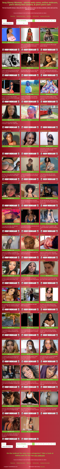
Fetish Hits (42, 466)
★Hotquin (4, 27)
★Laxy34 (4, 79)
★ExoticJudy (43, 27)
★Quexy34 (24, 79)
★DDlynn (42, 234)
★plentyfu (23, 130)
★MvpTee (23, 416)
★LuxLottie (43, 286)
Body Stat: (11, 42)
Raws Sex (12, 16)
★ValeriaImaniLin (6, 260)
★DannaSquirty (25, 27)
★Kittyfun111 (24, 234)
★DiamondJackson (7, 286)
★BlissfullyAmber (6, 390)
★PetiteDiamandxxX (45, 130)
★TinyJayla (24, 156)
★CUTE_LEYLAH (6, 130)
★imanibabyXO (6, 312)
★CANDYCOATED (25, 312)
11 (17, 23)
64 (23, 23)
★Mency (4, 156)
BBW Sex (29, 16)
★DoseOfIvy (5, 234)
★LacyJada (43, 208)
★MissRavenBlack (26, 338)
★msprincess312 (25, 260)
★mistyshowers (6, 338)
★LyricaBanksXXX (7, 208)
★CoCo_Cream (25, 364)
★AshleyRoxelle (44, 182)
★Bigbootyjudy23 (44, 338)
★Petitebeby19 (25, 104)
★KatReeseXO (25, 286)
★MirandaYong (44, 156)
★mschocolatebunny (45, 390)
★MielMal (42, 260)
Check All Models (21, 20)
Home (4, 20)
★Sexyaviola (43, 104)
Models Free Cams (21, 16)
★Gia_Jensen (5, 364)
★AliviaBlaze (43, 312)
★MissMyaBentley (26, 390)
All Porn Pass (36, 16)
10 (54, 20)
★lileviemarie (43, 364)
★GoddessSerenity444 (8, 416)
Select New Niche (7, 23)
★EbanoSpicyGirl (6, 52)
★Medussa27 (43, 52)
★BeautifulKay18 (25, 208)
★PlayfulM (4, 182)
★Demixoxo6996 (6, 104)
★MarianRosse (25, 52)
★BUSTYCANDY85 (45, 79)
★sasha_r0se (24, 182)
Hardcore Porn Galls (45, 16)
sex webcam (39, 455)
